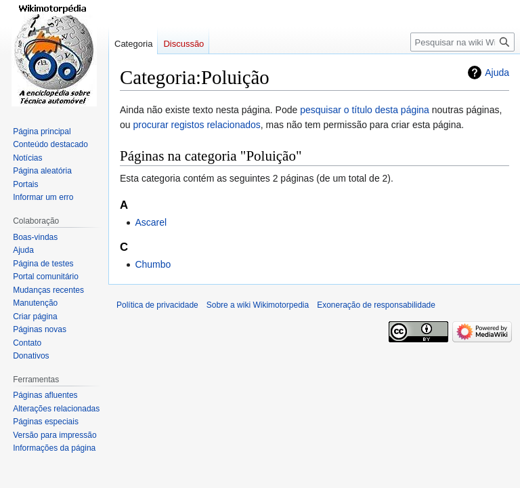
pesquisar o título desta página (364, 109)
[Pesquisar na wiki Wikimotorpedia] (462, 42)
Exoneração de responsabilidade (376, 305)
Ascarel (151, 222)
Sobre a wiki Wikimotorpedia (258, 305)
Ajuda (497, 72)
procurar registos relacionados (196, 124)
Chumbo (153, 264)
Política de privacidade (157, 305)
